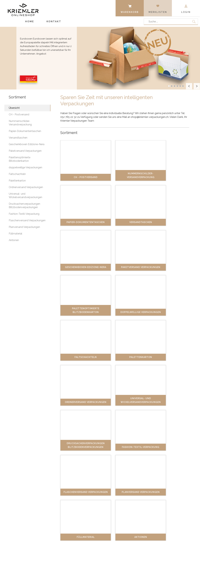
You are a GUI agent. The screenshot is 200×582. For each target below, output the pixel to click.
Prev (189, 86)
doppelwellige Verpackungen (25, 167)
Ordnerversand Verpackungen (26, 187)
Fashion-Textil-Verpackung (24, 213)
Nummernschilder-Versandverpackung (20, 123)
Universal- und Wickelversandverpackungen (25, 195)
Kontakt (54, 21)
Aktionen (14, 240)
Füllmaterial (15, 233)
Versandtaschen (18, 137)
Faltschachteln (17, 174)
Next (197, 86)
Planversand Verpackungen (24, 226)
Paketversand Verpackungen (25, 150)
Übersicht (14, 107)
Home (29, 21)
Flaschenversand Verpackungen (27, 220)
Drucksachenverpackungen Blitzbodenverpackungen (24, 205)
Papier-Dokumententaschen (25, 131)
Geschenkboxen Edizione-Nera (26, 144)
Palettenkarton (17, 180)
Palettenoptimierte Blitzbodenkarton (19, 159)
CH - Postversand (19, 114)
